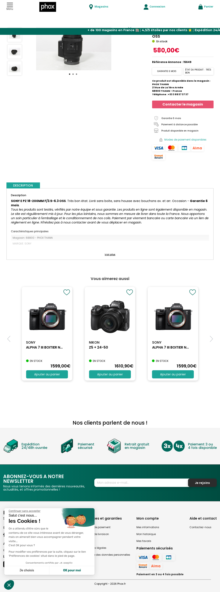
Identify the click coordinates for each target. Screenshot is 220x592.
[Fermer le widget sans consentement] (24, 511)
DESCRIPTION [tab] (23, 185)
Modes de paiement (97, 527)
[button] (110, 254)
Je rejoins (202, 483)
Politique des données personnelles (107, 555)
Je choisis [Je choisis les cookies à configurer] (27, 570)
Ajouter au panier (47, 374)
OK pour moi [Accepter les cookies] (72, 570)
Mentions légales (95, 548)
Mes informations (147, 527)
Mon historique (146, 534)
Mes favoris (143, 541)
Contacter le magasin (182, 104)
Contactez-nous (200, 527)
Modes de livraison (96, 534)
